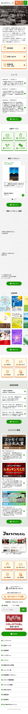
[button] (12, 199)
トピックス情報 (7, 685)
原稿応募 (6, 694)
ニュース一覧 (7, 670)
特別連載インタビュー (10, 675)
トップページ (7, 641)
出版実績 (6, 650)
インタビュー (7, 655)
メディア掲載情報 (8, 680)
